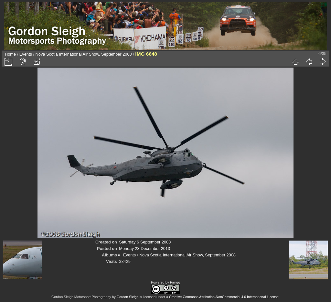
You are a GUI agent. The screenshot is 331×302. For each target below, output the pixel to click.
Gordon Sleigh (128, 297)
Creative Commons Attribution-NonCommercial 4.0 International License (224, 297)
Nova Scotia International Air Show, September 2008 (84, 54)
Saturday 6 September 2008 (145, 242)
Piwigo (175, 282)
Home (10, 54)
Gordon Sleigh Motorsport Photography (81, 297)
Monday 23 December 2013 (144, 248)
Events (25, 54)
